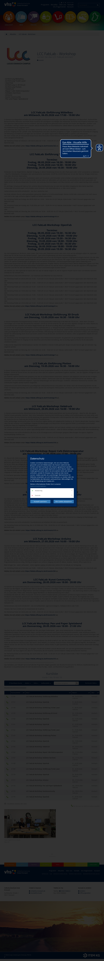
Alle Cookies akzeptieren (63, 501)
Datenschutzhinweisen (38, 486)
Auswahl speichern (40, 501)
